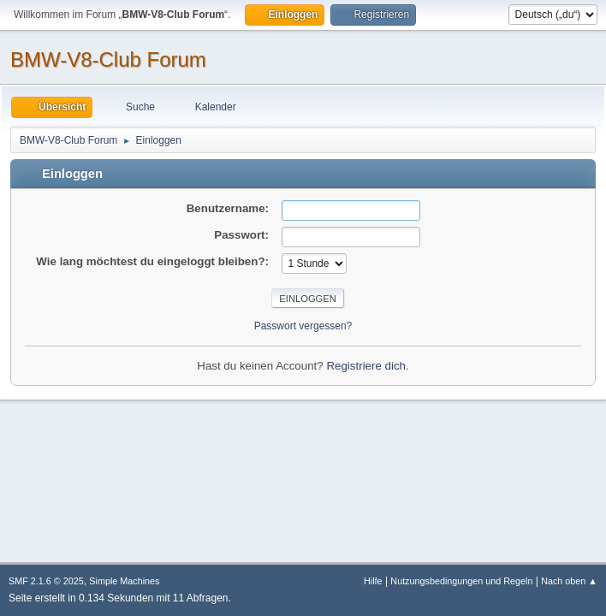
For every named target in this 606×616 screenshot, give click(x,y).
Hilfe (373, 581)
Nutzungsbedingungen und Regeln (461, 581)
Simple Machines (124, 581)
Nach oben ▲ (569, 581)
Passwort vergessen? (303, 326)
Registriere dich (366, 365)
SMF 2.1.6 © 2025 (46, 581)
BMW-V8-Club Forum (108, 59)
